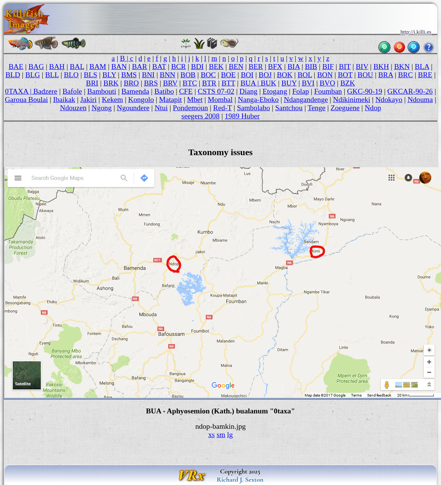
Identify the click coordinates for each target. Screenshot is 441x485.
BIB (311, 66)
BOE (228, 75)
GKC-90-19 (364, 91)
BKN (402, 66)
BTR (209, 83)
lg (230, 435)
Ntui (161, 108)
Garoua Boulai (26, 99)
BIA (293, 66)
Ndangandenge (306, 99)
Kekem (112, 99)
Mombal (220, 99)
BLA (422, 66)
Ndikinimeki (351, 99)
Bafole (72, 91)
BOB (188, 75)
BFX (275, 66)
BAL (77, 66)
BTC (189, 83)
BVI (308, 83)
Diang (248, 91)
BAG (36, 66)
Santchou (288, 108)
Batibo (164, 91)
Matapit (170, 99)
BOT (345, 75)
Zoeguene (344, 108)
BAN (119, 66)
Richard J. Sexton (240, 479)
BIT (344, 66)
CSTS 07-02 (216, 91)
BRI (92, 83)
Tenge (317, 108)
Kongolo (141, 99)
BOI (247, 75)
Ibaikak (64, 99)
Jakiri (88, 99)
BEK (216, 66)
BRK (110, 83)
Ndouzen (73, 108)
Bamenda (135, 91)
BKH (381, 66)
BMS (129, 75)
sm (221, 435)
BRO (131, 83)
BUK (268, 83)
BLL (51, 75)
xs (211, 435)
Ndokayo (388, 99)
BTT (228, 83)
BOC (208, 75)
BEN (236, 66)
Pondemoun (190, 108)
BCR (178, 66)
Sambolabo (253, 108)
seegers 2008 (200, 116)
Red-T (222, 108)
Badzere (45, 91)
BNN (167, 75)
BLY (109, 75)
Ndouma (420, 99)
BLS (90, 75)
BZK (347, 83)
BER (255, 66)
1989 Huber (242, 116)
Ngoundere (133, 108)
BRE (425, 75)
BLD (12, 75)
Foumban (328, 91)
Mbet (194, 99)
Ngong (102, 108)
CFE (186, 91)
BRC (405, 75)
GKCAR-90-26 (410, 91)
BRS (151, 83)
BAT (159, 66)
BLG (32, 75)
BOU (365, 75)
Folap (300, 91)
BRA (385, 75)
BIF (328, 66)
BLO (71, 75)
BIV (362, 66)
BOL (304, 75)
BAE (16, 66)
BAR (139, 66)
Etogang (275, 91)
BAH (56, 66)
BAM (98, 66)
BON (324, 75)
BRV (170, 83)
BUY (289, 83)
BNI (148, 75)
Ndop (373, 108)
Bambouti (101, 91)
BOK (284, 75)
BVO (327, 83)
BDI (197, 66)
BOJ (265, 75)
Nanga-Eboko (258, 99)
